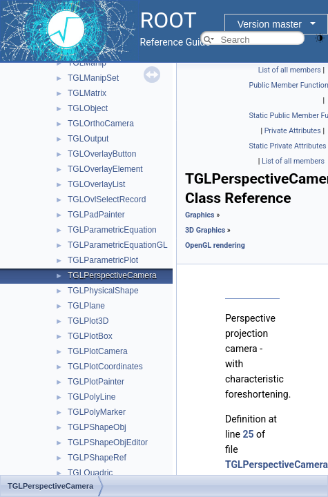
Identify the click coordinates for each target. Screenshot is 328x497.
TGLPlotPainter (96, 382)
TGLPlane (86, 306)
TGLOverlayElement (105, 169)
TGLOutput (88, 139)
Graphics (200, 215)
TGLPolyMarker (97, 412)
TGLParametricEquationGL (118, 245)
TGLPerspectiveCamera (112, 275)
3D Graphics (205, 230)
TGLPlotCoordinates (105, 366)
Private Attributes (292, 130)
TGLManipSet (93, 78)
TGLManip (87, 63)
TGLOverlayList (96, 184)
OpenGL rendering (215, 245)
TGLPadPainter (96, 215)
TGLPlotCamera (98, 351)
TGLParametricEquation (112, 230)
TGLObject (88, 108)
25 (247, 434)
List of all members (289, 70)
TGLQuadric (90, 473)
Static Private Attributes (288, 146)
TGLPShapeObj (97, 427)
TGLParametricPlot (103, 260)
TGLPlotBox (90, 336)
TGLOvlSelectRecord (107, 199)
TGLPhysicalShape (103, 290)
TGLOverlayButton (102, 154)
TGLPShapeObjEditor (108, 442)
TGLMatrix (87, 93)
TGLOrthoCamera (101, 123)
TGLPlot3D (88, 321)
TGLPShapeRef (97, 457)
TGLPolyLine (91, 397)
